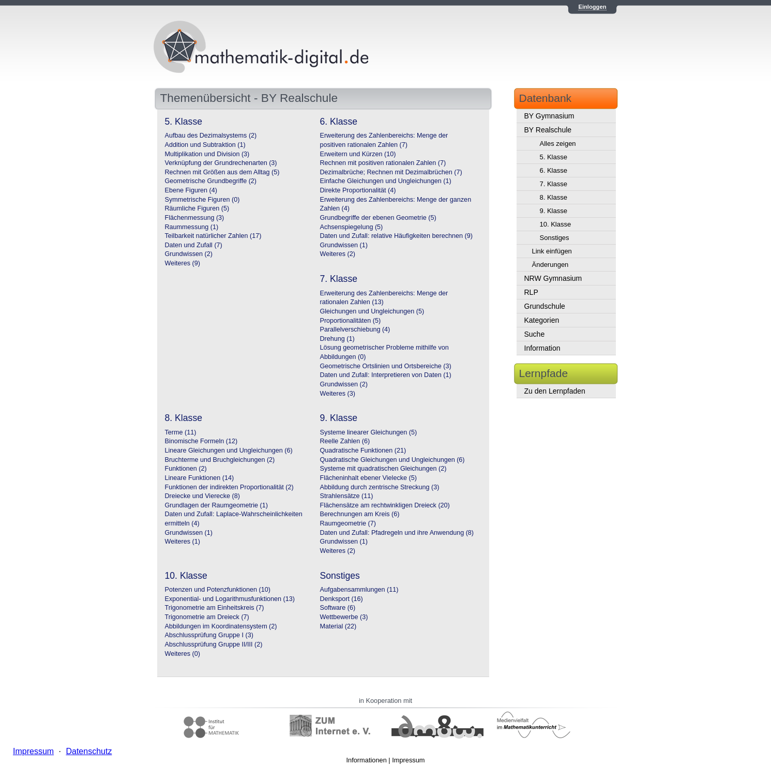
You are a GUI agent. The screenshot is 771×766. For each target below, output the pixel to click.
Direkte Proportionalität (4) (358, 190)
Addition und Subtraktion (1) (205, 144)
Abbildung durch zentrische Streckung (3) (380, 487)
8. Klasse (553, 197)
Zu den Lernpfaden (554, 391)
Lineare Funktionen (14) (199, 478)
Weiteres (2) (337, 254)
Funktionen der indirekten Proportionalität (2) (229, 487)
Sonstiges (554, 238)
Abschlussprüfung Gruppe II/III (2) (214, 644)
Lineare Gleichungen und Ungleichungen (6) (229, 450)
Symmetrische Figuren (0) (202, 199)
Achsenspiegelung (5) (351, 227)
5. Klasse (553, 157)
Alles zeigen (558, 143)
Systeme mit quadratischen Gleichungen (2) (383, 468)
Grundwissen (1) (344, 245)
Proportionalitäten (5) (350, 320)
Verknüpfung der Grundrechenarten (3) (221, 163)
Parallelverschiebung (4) (355, 329)
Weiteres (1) (182, 541)
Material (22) (338, 626)
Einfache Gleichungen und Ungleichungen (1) (385, 181)
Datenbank (545, 98)
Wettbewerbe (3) (344, 617)
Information (542, 348)
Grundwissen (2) (189, 254)
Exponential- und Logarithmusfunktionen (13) (230, 599)
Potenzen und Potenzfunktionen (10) (217, 589)
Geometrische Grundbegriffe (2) (211, 181)
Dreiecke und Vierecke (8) (202, 496)
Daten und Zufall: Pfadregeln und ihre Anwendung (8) (397, 532)
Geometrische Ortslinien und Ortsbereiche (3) (385, 366)
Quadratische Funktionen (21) (363, 450)
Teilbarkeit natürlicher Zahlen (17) (213, 235)
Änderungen (550, 264)
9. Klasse (553, 211)
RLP (531, 292)
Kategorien (542, 320)
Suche (534, 334)
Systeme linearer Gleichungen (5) (368, 432)
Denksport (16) (341, 599)
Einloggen (592, 7)
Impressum (408, 760)
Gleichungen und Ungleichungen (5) (372, 311)
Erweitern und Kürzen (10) (358, 154)
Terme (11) (180, 432)
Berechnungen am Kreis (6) (360, 514)
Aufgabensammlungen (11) (359, 589)
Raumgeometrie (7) (348, 523)
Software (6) (338, 607)
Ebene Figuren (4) (191, 190)
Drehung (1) (337, 338)
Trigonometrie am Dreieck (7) (207, 617)
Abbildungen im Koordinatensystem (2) (221, 626)
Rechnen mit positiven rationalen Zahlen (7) (383, 163)
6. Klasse (553, 170)
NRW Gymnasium (553, 278)
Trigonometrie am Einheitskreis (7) (214, 607)
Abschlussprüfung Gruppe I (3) (209, 635)
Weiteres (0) (182, 653)
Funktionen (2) (186, 468)
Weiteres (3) (337, 393)
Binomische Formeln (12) (201, 441)
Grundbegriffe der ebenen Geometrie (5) (378, 217)
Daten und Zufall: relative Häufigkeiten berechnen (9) (396, 235)
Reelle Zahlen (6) (345, 441)
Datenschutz (89, 751)
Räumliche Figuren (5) (197, 208)
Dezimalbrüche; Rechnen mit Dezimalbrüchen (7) (391, 172)
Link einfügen (552, 251)
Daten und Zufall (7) (193, 245)
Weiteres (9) (182, 263)
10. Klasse (555, 224)
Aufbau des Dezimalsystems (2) (211, 135)
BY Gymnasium (549, 116)
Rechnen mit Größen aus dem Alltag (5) (222, 172)
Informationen (366, 760)
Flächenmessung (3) (194, 217)
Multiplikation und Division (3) (207, 154)
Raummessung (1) (192, 227)
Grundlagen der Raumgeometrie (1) (216, 505)
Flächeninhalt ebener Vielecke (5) (368, 478)
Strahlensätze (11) (346, 496)
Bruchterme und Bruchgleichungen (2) (220, 459)
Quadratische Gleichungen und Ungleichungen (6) (392, 459)
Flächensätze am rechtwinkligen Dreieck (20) (385, 505)
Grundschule (544, 306)
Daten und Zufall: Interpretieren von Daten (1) (385, 375)
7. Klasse (553, 184)
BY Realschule (548, 130)
